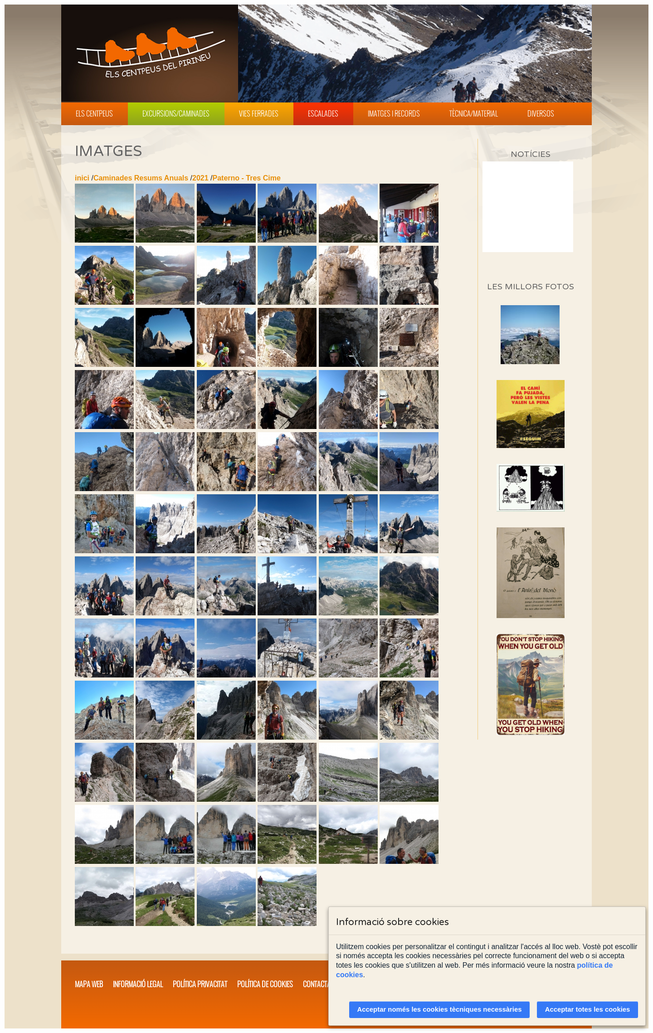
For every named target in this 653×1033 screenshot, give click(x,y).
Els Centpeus (94, 113)
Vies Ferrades (258, 113)
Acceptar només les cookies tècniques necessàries (439, 1009)
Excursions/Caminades (176, 113)
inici (82, 178)
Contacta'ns (321, 984)
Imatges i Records (394, 113)
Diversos (540, 113)
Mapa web (89, 984)
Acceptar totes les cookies (587, 1009)
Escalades (323, 113)
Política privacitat (200, 984)
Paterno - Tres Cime (247, 178)
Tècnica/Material (473, 113)
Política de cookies (265, 984)
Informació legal (138, 984)
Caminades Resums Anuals (140, 178)
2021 (200, 178)
